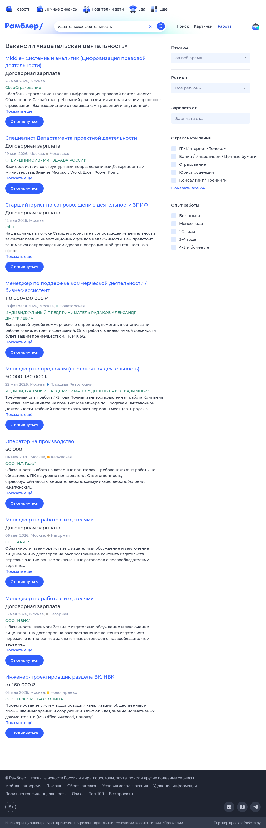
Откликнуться (24, 121)
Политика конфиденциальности (36, 793)
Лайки (78, 793)
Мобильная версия (23, 786)
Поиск (183, 26)
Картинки (203, 26)
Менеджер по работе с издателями (49, 520)
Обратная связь (82, 786)
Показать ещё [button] (18, 111)
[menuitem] (18, 9)
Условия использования (125, 786)
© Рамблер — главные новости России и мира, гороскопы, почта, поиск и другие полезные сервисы (99, 778)
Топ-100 (96, 793)
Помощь (54, 786)
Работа (225, 26)
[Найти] (161, 26)
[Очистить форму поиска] (150, 26)
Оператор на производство (39, 441)
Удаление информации (175, 786)
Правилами (173, 822)
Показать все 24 (188, 187)
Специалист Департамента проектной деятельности (71, 138)
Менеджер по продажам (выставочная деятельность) (72, 369)
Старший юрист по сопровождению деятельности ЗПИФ (76, 205)
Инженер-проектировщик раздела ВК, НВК (59, 677)
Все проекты (121, 793)
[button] (84, 103)
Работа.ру (252, 822)
